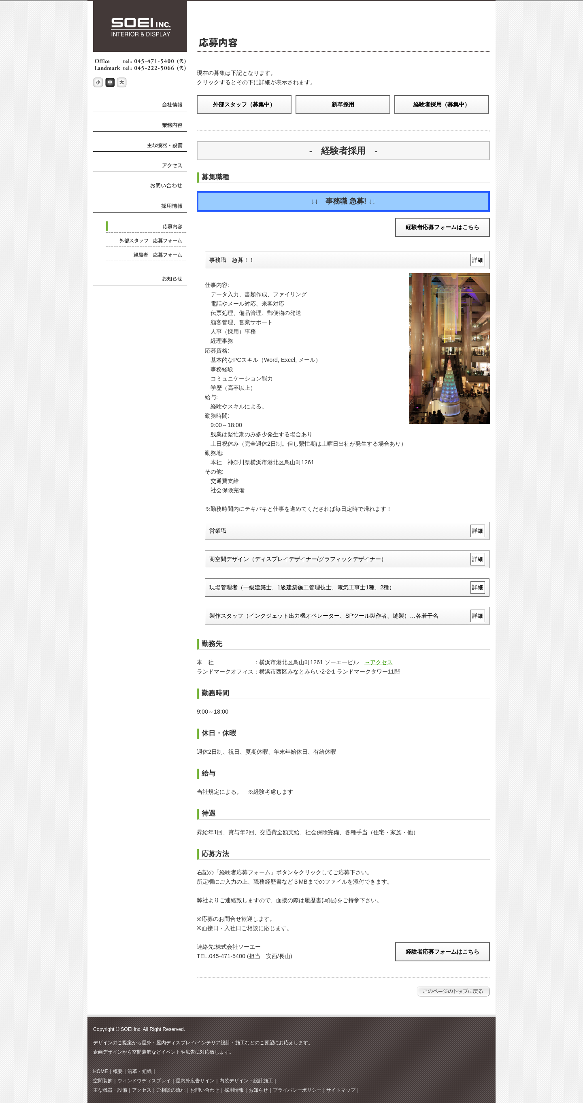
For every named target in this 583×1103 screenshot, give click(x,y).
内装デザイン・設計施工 (246, 1081)
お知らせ (258, 1090)
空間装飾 (103, 1081)
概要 (118, 1071)
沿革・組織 (140, 1071)
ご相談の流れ (170, 1090)
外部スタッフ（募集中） (244, 104)
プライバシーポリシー (297, 1090)
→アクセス (378, 662)
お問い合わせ (204, 1090)
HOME (100, 1071)
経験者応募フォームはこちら (442, 227)
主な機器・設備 (110, 1090)
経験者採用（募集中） (441, 104)
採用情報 (234, 1090)
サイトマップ (340, 1090)
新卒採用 (343, 104)
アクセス (141, 1090)
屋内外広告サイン (195, 1081)
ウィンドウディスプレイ (144, 1081)
